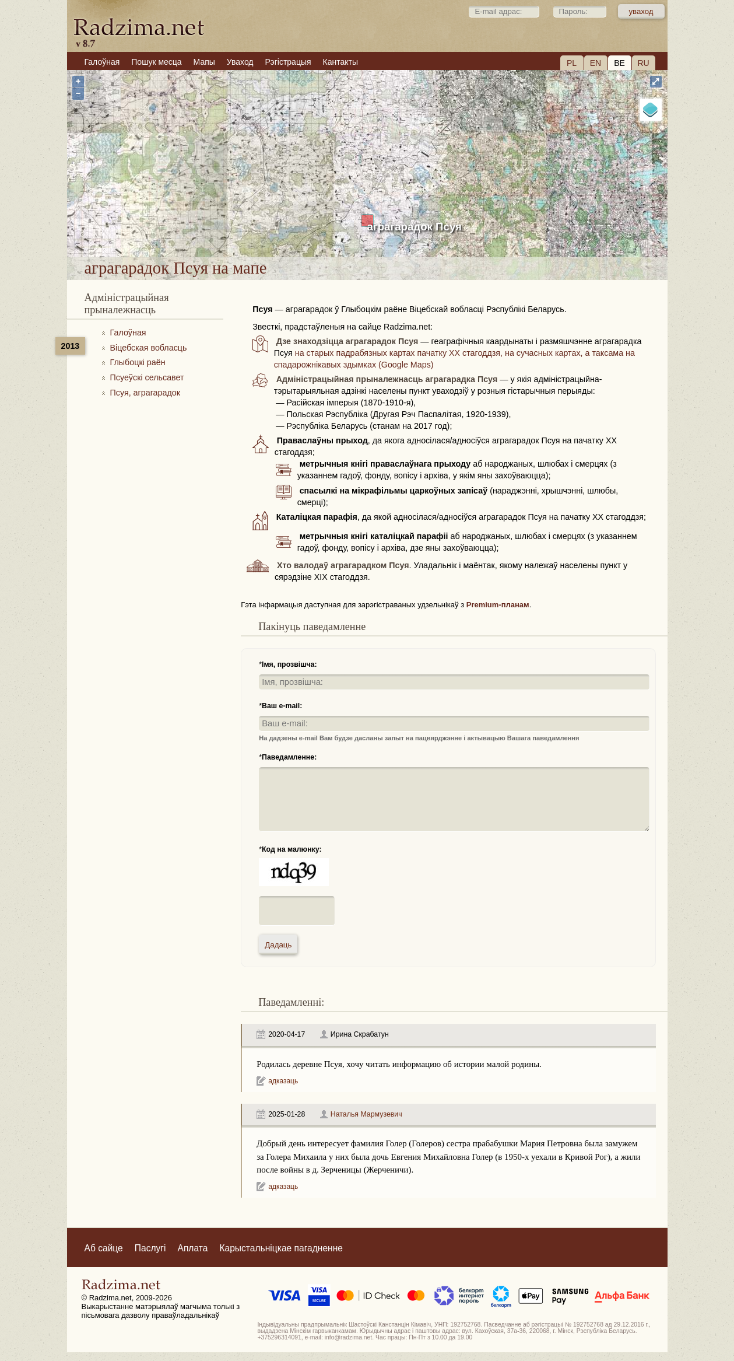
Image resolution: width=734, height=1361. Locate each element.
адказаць (283, 1081)
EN (595, 63)
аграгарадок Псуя (414, 227)
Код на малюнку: (292, 849)
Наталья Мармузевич (366, 1114)
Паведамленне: (289, 757)
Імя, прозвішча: (289, 664)
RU (643, 63)
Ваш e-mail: (282, 706)
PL (572, 63)
